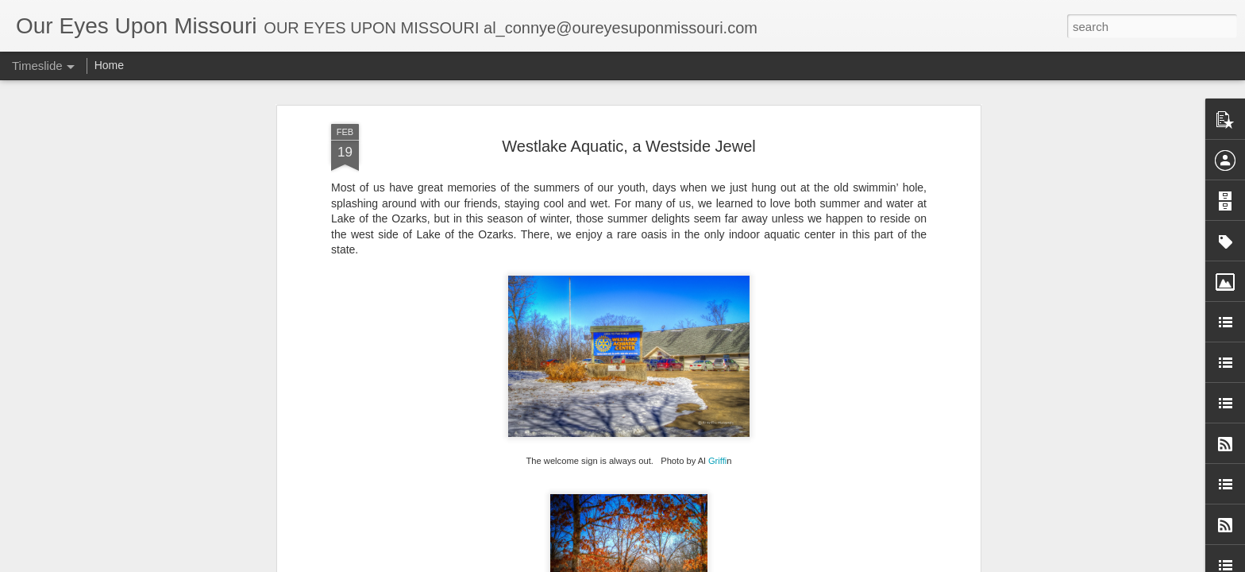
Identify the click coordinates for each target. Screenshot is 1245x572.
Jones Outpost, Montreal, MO (850, 478)
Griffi (717, 227)
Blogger (735, 563)
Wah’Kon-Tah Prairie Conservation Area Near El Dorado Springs (936, 506)
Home (109, 65)
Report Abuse (782, 563)
